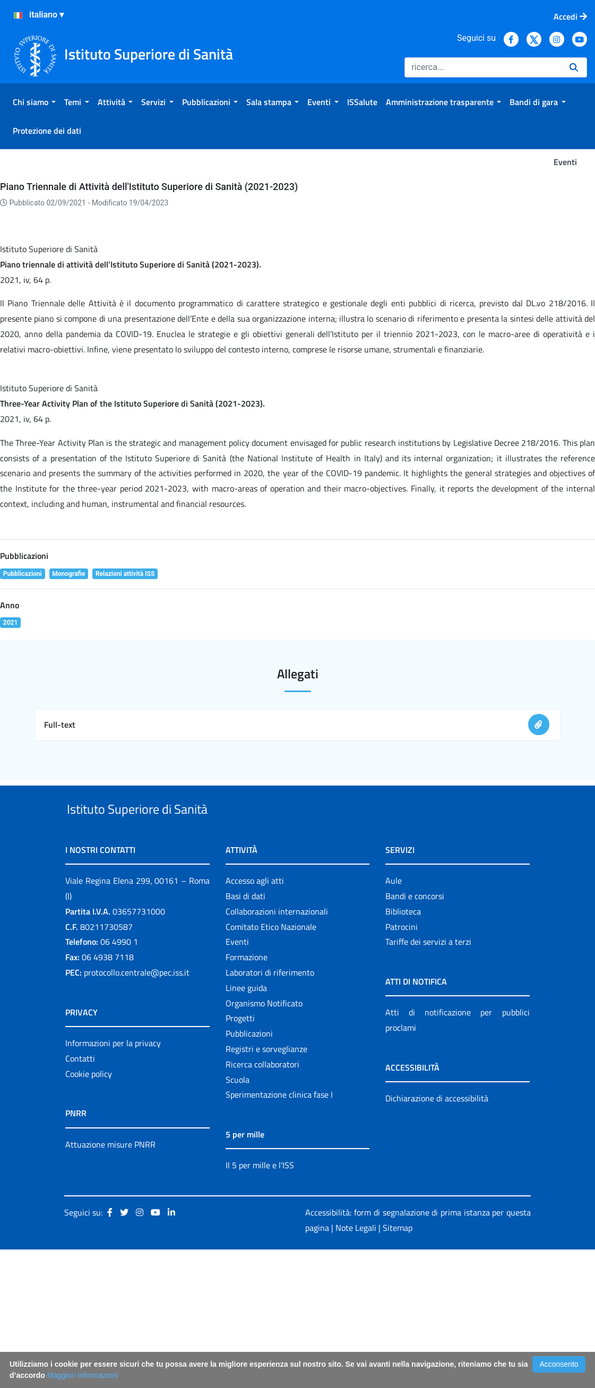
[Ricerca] (482, 67)
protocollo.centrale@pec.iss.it (136, 1111)
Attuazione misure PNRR (110, 1283)
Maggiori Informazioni (82, 1375)
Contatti (80, 1197)
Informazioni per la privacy (113, 1181)
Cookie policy (88, 1212)
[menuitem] (34, 102)
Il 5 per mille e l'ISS (260, 1304)
